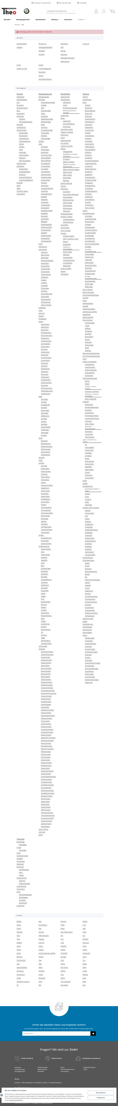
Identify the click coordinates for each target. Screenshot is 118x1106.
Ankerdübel (44, 147)
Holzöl (21, 149)
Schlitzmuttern (45, 377)
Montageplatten (45, 499)
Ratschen (88, 593)
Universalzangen (90, 677)
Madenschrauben (46, 735)
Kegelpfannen (45, 488)
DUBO (63, 925)
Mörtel (18, 185)
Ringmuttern (44, 371)
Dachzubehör (21, 113)
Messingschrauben (46, 746)
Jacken (65, 105)
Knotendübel (45, 202)
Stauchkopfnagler (90, 281)
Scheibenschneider (90, 180)
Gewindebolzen (45, 171)
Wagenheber (67, 266)
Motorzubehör (45, 613)
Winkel (87, 348)
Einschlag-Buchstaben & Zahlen (92, 490)
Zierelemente (21, 905)
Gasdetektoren (89, 413)
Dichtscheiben (45, 468)
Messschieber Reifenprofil (70, 194)
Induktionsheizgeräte (89, 309)
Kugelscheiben (45, 496)
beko (40, 921)
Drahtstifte (44, 407)
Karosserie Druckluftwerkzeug (90, 250)
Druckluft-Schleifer (90, 233)
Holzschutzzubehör (24, 160)
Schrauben (42, 649)
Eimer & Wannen (88, 289)
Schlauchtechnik (21, 878)
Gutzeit (41, 974)
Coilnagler (88, 224)
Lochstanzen (89, 166)
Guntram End (21, 974)
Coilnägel (43, 402)
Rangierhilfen (67, 244)
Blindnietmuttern (46, 443)
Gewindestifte (45, 707)
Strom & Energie (66, 230)
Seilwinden (66, 254)
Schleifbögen (89, 527)
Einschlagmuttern (46, 332)
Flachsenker (88, 124)
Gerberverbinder (46, 274)
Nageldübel (44, 213)
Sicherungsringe (46, 510)
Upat (18, 964)
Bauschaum (20, 105)
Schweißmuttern (46, 380)
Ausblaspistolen (89, 364)
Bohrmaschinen (89, 221)
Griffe (42, 108)
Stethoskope (88, 431)
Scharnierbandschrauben (48, 776)
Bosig (84, 978)
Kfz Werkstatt (21, 861)
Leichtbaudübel (45, 205)
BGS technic (64, 967)
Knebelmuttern (45, 352)
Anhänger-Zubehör (68, 236)
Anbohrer (87, 105)
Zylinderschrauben (46, 660)
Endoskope (88, 410)
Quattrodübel (45, 219)
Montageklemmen (46, 538)
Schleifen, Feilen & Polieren (91, 507)
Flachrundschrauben (47, 651)
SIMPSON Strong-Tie (23, 981)
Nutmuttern (44, 366)
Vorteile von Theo (22, 68)
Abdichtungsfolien (22, 99)
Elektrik (87, 384)
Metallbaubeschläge (47, 119)
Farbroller (85, 298)
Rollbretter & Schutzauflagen (67, 248)
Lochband (44, 282)
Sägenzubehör (89, 469)
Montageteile (42, 319)
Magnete (41, 316)
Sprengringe (44, 518)
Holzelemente (43, 246)
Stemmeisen (88, 475)
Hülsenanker (45, 185)
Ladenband (44, 116)
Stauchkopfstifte (46, 427)
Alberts (85, 964)
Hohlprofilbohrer (90, 147)
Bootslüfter (44, 577)
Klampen (43, 607)
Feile (86, 516)
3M (18, 985)
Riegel (43, 124)
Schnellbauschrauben (47, 785)
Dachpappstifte (45, 405)
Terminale (44, 635)
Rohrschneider (89, 464)
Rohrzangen (88, 660)
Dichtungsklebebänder (25, 122)
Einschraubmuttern (46, 335)
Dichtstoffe (20, 124)
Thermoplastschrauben (48, 815)
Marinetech (42, 978)
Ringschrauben (45, 768)
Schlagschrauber (90, 273)
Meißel (87, 502)
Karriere (41, 75)
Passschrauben (45, 760)
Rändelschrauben (46, 765)
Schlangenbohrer (90, 185)
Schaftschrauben (46, 774)
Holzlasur (22, 147)
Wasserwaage (89, 345)
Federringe (44, 474)
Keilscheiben (45, 493)
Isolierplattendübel (46, 194)
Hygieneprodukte (66, 140)
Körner (87, 496)
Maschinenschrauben (47, 740)
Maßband (88, 328)
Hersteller (41, 54)
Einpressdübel (45, 266)
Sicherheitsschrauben (47, 790)
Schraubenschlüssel (91, 602)
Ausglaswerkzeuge (90, 219)
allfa (40, 985)
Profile (40, 460)
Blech (18, 110)
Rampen (65, 241)
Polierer (87, 518)
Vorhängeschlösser (68, 219)
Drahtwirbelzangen (90, 643)
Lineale (87, 325)
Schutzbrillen (64, 225)
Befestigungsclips (44, 97)
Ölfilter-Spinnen (67, 172)
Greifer (85, 300)
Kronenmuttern (45, 360)
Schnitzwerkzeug (88, 557)
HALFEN (41, 932)
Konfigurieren (101, 1097)
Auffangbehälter (67, 151)
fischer (63, 928)
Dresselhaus (64, 985)
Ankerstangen (45, 149)
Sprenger (63, 957)
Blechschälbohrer (90, 110)
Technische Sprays (22, 191)
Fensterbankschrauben (48, 690)
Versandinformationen (45, 79)
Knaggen (43, 280)
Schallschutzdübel (46, 227)
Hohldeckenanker (46, 177)
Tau (42, 632)
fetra (40, 928)
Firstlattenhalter (45, 269)
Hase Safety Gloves (67, 932)
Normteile (41, 457)
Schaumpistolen (90, 372)
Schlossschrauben (46, 779)
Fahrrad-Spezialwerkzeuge (91, 295)
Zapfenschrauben (46, 823)
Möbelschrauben (46, 751)
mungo (19, 978)
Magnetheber (87, 314)
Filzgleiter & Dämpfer (67, 132)
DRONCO (42, 971)
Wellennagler (89, 286)
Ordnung (63, 186)
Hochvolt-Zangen (90, 649)
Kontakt (41, 65)
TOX (84, 960)
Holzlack (21, 144)
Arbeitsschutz (65, 115)
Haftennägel (44, 413)
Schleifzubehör (89, 552)
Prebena (41, 949)
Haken (40, 244)
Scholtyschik (86, 953)
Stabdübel (44, 233)
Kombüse (44, 610)
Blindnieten (44, 441)
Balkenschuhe (45, 255)
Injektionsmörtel (21, 163)
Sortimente (42, 832)
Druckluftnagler (89, 235)
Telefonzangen (89, 674)
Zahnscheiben (45, 532)
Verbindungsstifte (46, 241)
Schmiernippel (43, 646)
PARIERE (63, 946)
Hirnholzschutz (23, 135)
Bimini (43, 563)
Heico (18, 935)
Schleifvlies (88, 549)
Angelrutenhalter (46, 549)
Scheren (87, 472)
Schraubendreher (90, 599)
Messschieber (89, 336)
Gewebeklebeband (24, 171)
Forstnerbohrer (89, 130)
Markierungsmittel (88, 317)
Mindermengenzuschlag (46, 1103)
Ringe (42, 618)
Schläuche (22, 880)
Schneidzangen (89, 666)
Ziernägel (43, 435)
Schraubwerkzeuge (88, 560)
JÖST (18, 939)
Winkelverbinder (46, 302)
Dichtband (22, 119)
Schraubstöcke (89, 607)
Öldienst (63, 149)
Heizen (63, 137)
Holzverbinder (43, 249)
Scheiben (41, 463)
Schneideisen (89, 188)
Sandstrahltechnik (90, 271)
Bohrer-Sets (88, 113)
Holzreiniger (22, 152)
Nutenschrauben (46, 754)
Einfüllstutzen (45, 585)
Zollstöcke (88, 350)
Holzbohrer (88, 152)
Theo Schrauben (66, 981)
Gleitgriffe (88, 585)
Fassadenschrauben (47, 688)
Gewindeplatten (45, 343)
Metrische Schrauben (47, 749)
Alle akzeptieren (101, 1092)
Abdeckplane (20, 97)
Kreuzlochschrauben (47, 729)
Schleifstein (88, 543)
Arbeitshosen (67, 102)
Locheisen (88, 499)
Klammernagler (89, 254)
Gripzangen (88, 646)
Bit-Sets (87, 566)
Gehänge (43, 105)
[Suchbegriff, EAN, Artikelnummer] (58, 11)
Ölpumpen (66, 180)
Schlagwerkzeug (88, 486)
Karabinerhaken (45, 602)
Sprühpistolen (89, 375)
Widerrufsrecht (65, 61)
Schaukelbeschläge (47, 130)
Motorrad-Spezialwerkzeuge (91, 353)
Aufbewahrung (87, 99)
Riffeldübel (44, 221)
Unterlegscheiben (46, 527)
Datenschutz (64, 43)
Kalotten (43, 482)
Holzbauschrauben (46, 718)
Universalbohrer (89, 199)
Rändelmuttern (45, 368)
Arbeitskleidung (65, 99)
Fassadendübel (45, 166)
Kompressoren (89, 257)
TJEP (62, 960)
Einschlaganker (45, 163)
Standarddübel (45, 238)
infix (62, 935)
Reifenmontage (67, 202)
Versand (36, 1103)
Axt (86, 444)
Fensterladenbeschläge (48, 102)
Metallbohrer (88, 171)
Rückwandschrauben (47, 771)
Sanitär (85, 480)
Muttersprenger (89, 461)
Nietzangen (88, 654)
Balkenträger (45, 257)
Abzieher (85, 97)
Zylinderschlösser (68, 222)
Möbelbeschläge (46, 122)
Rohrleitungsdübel (46, 224)
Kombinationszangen (91, 652)
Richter (19, 953)
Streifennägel (45, 429)
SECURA (19, 957)
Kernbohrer (88, 155)
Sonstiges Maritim (46, 643)
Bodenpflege (23, 844)
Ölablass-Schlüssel (68, 162)
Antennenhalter (45, 554)
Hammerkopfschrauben (48, 715)
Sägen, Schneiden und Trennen (89, 441)
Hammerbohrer (89, 144)
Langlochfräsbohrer (91, 163)
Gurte (42, 599)
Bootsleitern (44, 574)
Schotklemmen (45, 624)
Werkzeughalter (87, 632)
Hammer (87, 493)
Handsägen (88, 453)
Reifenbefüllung (67, 197)
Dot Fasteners (43, 925)
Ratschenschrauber (91, 265)
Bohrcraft (63, 921)
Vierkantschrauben (46, 821)
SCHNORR (64, 953)
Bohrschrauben (45, 676)
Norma (19, 946)
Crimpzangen (89, 641)
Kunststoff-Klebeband (25, 177)
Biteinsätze (88, 568)
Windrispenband (46, 299)
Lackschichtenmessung (92, 418)
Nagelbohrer (88, 174)
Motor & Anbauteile (90, 399)
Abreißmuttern (45, 324)
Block (42, 565)
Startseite (19, 47)
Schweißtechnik (21, 886)
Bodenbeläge (21, 842)
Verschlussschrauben (47, 818)
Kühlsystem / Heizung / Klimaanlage (92, 395)
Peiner (84, 946)
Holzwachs (22, 158)
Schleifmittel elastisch (91, 530)
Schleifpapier (89, 532)
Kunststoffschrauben (47, 732)
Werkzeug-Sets (87, 629)
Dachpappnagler (90, 227)
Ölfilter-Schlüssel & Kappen (71, 169)
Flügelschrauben (46, 699)
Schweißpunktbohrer (91, 191)
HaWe (84, 932)
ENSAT (19, 928)
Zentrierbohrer (89, 205)
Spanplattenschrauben (47, 793)
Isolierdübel (44, 191)
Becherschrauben (46, 668)
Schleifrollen (88, 535)
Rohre (21, 872)
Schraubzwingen (90, 610)
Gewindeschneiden (22, 856)
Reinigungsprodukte (67, 214)
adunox (63, 964)
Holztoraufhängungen (25, 894)
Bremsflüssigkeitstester (92, 407)
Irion (84, 935)
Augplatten (44, 560)
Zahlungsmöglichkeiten (45, 47)
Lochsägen (88, 455)
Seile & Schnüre (43, 829)
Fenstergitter (23, 850)
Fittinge (43, 593)
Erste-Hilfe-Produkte (67, 129)
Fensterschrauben (46, 696)
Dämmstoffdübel (46, 158)
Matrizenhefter (89, 262)
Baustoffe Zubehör (22, 108)
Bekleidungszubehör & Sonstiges (69, 111)
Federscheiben (45, 477)
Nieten (40, 438)
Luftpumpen (88, 259)
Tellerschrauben (45, 810)
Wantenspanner (45, 640)
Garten (19, 853)
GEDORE (20, 932)
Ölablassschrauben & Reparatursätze (69, 165)
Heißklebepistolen (88, 303)
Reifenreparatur (67, 205)
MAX (84, 985)
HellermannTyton (44, 935)
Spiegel (85, 621)
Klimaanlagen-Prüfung (91, 415)
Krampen (43, 421)
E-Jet (84, 925)
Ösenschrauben (45, 757)
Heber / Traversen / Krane (70, 239)
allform (41, 967)
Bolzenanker (44, 152)
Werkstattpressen (88, 624)
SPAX (40, 981)
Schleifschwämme (90, 541)
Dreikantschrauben (46, 682)
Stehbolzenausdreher (91, 613)
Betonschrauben (46, 671)
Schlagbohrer (89, 183)
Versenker (88, 202)
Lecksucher (88, 421)
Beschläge (42, 99)
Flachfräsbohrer (89, 122)
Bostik (84, 967)
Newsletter (42, 51)
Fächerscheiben (46, 471)
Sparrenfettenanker (46, 294)
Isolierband (22, 174)
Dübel (40, 144)
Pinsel (84, 359)
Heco (62, 974)
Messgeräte (88, 331)
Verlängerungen (89, 616)
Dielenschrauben (46, 679)
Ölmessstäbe (67, 178)
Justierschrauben (46, 724)
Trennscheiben (89, 478)
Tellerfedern (44, 524)
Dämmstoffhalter (46, 160)
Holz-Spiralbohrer (90, 149)
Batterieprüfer (89, 404)
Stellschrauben (45, 801)
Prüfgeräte (86, 401)
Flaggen (43, 596)
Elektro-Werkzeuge (88, 292)
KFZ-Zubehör (65, 143)
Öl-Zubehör (66, 159)
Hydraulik (85, 306)
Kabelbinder (42, 307)
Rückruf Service (57, 1058)
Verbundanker (21, 194)
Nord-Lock (86, 942)
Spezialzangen (89, 671)
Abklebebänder (23, 169)
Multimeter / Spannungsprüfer (90, 427)
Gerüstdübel (44, 169)
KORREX (85, 939)
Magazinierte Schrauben (48, 737)
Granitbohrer (89, 141)
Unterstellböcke (67, 263)
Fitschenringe (45, 479)
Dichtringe (44, 466)
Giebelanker (44, 277)
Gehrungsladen (89, 447)
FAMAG (63, 971)
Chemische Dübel (46, 155)
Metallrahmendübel (46, 210)
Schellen (41, 535)
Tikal (40, 960)
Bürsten (85, 210)
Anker (42, 552)
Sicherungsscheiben (47, 513)
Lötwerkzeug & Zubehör (90, 311)
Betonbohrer (88, 108)
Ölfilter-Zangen (67, 175)
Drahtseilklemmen (46, 579)
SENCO (41, 957)
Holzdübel (44, 183)
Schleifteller (88, 546)
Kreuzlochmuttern (46, 357)
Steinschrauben (45, 798)
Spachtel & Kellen (88, 618)
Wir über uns (42, 43)
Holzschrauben (45, 721)
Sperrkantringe (45, 516)
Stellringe (43, 521)
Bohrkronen (88, 116)
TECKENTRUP (21, 960)
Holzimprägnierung (24, 141)
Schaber (85, 483)
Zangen (85, 635)
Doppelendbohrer (90, 119)
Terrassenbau (21, 889)
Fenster (19, 847)
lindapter (19, 942)
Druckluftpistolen (90, 238)
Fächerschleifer (89, 513)
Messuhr (87, 339)
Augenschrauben (46, 663)
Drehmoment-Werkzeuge (92, 580)
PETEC (19, 949)
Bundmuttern (45, 330)
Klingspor (41, 939)
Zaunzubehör (23, 903)
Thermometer (89, 434)
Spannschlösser (46, 629)
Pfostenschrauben (46, 762)
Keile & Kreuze (45, 491)
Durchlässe (44, 582)
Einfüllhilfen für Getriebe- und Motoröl (70, 155)
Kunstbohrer (88, 158)
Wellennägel (44, 432)
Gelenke (87, 582)
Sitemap (63, 51)
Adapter (87, 563)
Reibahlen (88, 521)
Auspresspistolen (90, 367)
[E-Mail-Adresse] (56, 1033)
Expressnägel (45, 410)
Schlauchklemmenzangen (92, 663)
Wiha (40, 964)
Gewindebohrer (89, 135)
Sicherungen (67, 126)
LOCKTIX (41, 942)
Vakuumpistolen (89, 437)
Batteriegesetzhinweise (67, 58)
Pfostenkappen (23, 897)
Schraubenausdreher (91, 596)
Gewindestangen (46, 704)
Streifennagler (89, 284)
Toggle (43, 638)
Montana (85, 974)
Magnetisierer (89, 591)
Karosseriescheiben (47, 485)
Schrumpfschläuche (69, 124)
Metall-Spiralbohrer (90, 169)
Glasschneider (89, 450)
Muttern (41, 321)
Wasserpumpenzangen (92, 679)
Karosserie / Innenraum (92, 391)
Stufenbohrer (89, 196)
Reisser (85, 949)
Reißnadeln (88, 342)
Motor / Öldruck (89, 424)
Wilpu (84, 981)
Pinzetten (87, 657)
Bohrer (85, 102)
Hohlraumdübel (45, 180)
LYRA (62, 942)
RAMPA (63, 949)
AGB (62, 47)
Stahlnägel (44, 424)
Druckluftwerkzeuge (88, 213)
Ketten (40, 310)
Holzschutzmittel (21, 130)
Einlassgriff (44, 588)
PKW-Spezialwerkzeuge (90, 378)
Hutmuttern (44, 349)
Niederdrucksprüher (91, 370)
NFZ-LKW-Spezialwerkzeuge (91, 356)
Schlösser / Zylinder (66, 216)
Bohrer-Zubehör (89, 208)
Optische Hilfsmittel (66, 183)
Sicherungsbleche (46, 507)
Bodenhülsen (45, 263)
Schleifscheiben (89, 538)
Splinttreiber (88, 505)
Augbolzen (44, 557)
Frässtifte (87, 133)
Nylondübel (44, 216)
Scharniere (44, 127)
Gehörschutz (64, 135)
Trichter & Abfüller (66, 268)
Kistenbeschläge (46, 110)
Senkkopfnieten (45, 454)
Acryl (18, 102)
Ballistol (19, 921)
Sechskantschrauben (47, 654)
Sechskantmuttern (46, 382)
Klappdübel (44, 199)
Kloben (43, 113)
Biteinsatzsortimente (91, 571)
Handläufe (20, 858)
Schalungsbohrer (90, 177)
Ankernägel (44, 399)
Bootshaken (44, 571)
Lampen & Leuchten (67, 146)
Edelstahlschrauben (47, 685)
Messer (87, 458)
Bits (86, 577)
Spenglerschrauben (47, 796)
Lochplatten (44, 285)
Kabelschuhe (67, 121)
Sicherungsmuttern (46, 388)
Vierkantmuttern (45, 393)
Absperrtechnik (65, 97)
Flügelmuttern (45, 338)
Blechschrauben (46, 674)
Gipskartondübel (46, 174)
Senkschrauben (45, 657)
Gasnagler (88, 246)
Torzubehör (22, 900)
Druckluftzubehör (90, 241)
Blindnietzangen (46, 449)
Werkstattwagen (87, 627)
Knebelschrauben (46, 726)
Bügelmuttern (45, 327)
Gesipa (85, 971)
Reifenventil (66, 211)
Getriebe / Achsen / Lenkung (90, 387)
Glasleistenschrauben (47, 710)
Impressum (64, 54)
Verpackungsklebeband (26, 180)
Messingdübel (45, 208)
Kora (62, 939)
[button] (96, 11)
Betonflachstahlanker (47, 260)
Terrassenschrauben (47, 812)
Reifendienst (64, 189)
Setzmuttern (44, 385)
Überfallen (44, 135)
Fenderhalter (45, 590)
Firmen (19, 65)
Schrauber (88, 604)
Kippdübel (44, 196)
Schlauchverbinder (24, 883)
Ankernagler (88, 216)
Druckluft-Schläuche (91, 230)
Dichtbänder (20, 116)
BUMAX (85, 921)
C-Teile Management (45, 68)
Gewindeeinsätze (46, 341)
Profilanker (44, 291)
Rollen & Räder (67, 252)
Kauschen (44, 604)
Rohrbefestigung (24, 869)
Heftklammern (45, 416)
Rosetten (43, 504)
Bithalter (87, 574)
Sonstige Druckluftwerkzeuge (91, 277)
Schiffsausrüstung (44, 546)
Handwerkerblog (21, 43)
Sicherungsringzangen (91, 668)
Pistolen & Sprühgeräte (89, 361)
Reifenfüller (88, 268)
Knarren (87, 588)
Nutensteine (44, 363)
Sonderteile (42, 72)
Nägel (40, 396)
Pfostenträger (45, 288)
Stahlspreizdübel (46, 235)
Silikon (19, 188)
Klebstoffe (20, 183)
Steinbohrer (88, 194)
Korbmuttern (44, 355)
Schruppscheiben (90, 555)
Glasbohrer (88, 138)
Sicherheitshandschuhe (70, 108)
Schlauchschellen (46, 543)
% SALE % (81, 19)
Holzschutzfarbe (24, 155)
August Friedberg (22, 967)
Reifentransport (67, 208)
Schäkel (43, 621)
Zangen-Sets (89, 682)
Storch (84, 957)
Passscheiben (45, 502)
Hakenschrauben (46, 712)
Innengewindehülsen (47, 188)
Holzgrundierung (24, 138)
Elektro (63, 118)
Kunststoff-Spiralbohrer (92, 160)
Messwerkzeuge (87, 320)
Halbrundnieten (45, 452)
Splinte (41, 835)
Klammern (42, 313)
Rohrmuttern (44, 374)
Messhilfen (88, 334)
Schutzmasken (65, 227)
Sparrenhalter (45, 296)
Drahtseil (41, 141)
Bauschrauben (45, 665)
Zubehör (21, 875)
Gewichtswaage (89, 323)
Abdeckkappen (45, 826)
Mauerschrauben (46, 743)
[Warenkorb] (112, 11)
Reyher (63, 978)
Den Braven (20, 971)
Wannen (63, 271)
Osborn (41, 946)
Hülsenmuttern (45, 346)
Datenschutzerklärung (16, 1100)
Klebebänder (20, 166)
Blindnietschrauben (46, 446)
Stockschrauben (46, 807)
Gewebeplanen (21, 127)
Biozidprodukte (23, 133)
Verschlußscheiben (46, 529)
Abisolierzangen (90, 638)
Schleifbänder (89, 524)
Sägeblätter (88, 467)
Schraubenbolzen (46, 787)
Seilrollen (43, 626)
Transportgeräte (67, 257)
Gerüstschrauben (46, 701)
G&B (84, 928)
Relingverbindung (46, 615)
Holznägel (44, 418)
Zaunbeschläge (45, 138)
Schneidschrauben (46, 782)
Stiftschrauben (45, 804)
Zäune (19, 892)
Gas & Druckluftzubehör (92, 244)
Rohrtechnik (20, 867)
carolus (19, 925)
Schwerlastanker (46, 230)
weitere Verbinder (46, 305)
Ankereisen (44, 252)
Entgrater (87, 510)
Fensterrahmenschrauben (48, 693)
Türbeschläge (45, 133)
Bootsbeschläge (46, 568)
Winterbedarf (64, 274)
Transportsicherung (68, 260)
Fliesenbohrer (89, 127)
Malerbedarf (20, 864)
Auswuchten (66, 191)
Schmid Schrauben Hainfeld (47, 953)
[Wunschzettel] (104, 11)
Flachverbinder (45, 271)
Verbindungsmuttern (47, 391)
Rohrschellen (45, 540)
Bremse (87, 381)
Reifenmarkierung (68, 200)
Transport (63, 233)
